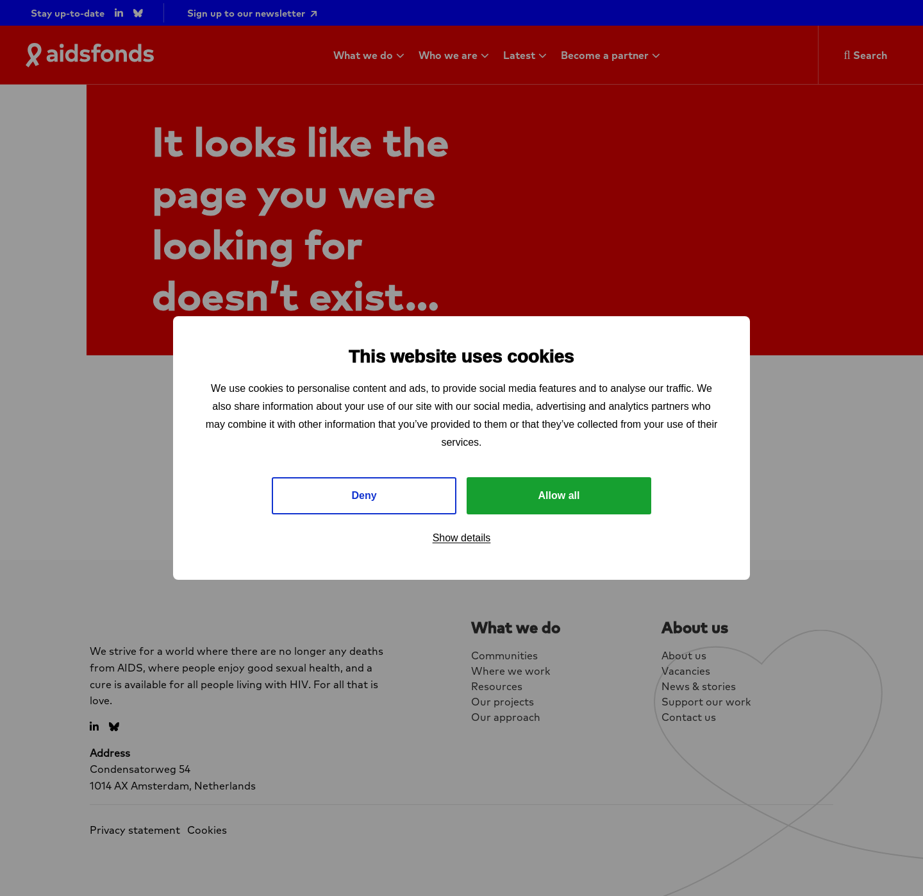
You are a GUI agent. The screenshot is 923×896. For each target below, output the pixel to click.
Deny (363, 495)
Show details (462, 537)
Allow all (559, 495)
